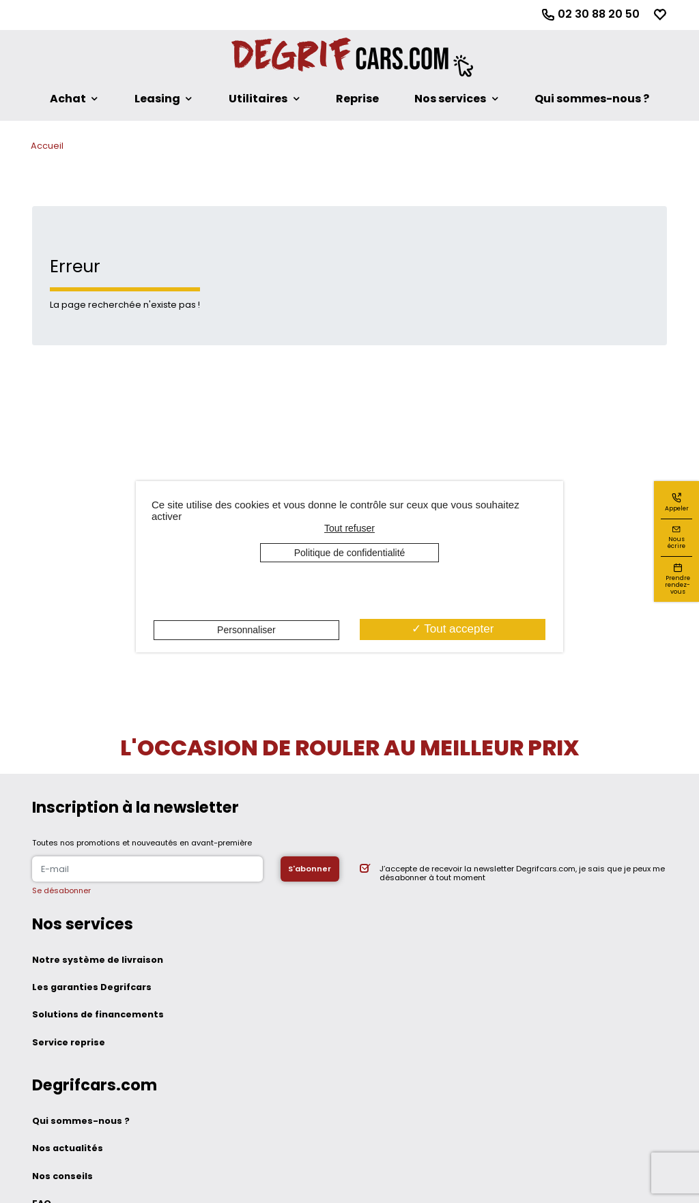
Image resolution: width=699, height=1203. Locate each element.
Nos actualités (67, 1148)
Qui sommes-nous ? (591, 98)
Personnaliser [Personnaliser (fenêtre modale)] (246, 629)
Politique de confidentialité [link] (349, 552)
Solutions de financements (98, 1014)
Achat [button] (68, 98)
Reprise (357, 98)
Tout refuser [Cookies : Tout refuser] (349, 528)
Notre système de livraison (97, 960)
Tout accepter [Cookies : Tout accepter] (453, 628)
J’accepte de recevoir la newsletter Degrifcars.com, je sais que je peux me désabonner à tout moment (522, 873)
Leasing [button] (157, 98)
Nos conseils (62, 1176)
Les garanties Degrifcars (92, 987)
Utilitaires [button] (258, 98)
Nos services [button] (450, 98)
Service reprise (68, 1042)
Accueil (47, 145)
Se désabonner (61, 890)
